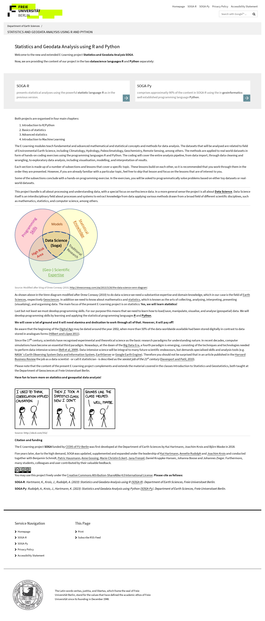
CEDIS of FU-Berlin (77, 447)
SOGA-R (192, 6)
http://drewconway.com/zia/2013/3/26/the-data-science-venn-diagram (108, 287)
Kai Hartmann (169, 453)
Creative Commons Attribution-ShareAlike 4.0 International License (110, 475)
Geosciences (51, 299)
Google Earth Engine (128, 354)
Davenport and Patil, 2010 (177, 359)
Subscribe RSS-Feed (89, 537)
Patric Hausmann (69, 458)
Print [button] (81, 531)
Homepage (178, 6)
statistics (134, 299)
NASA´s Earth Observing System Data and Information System (55, 354)
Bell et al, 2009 (68, 350)
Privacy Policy (220, 6)
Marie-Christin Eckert (113, 458)
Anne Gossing (90, 458)
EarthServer (103, 354)
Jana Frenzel (136, 458)
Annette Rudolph (190, 453)
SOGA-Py (204, 6)
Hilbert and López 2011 (64, 334)
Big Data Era (131, 345)
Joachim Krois (216, 453)
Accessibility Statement (244, 6)
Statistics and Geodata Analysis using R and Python (50, 32)
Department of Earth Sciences (24, 26)
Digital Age (66, 329)
